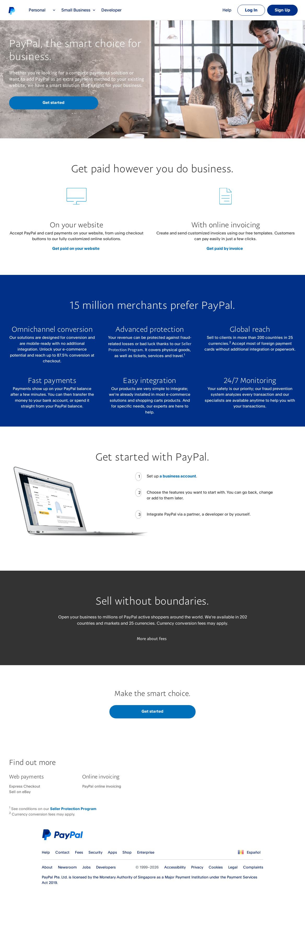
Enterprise (145, 852)
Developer (111, 10)
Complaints (253, 867)
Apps (112, 852)
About (47, 867)
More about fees (152, 638)
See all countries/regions (240, 852)
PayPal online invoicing (101, 786)
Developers (106, 867)
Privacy (197, 867)
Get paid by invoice (225, 248)
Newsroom (67, 867)
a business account (178, 476)
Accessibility (175, 867)
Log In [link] (251, 10)
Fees (79, 852)
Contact (62, 852)
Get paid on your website (75, 248)
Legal (233, 867)
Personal (42, 10)
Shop (127, 852)
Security (95, 852)
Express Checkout (24, 786)
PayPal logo (11, 11)
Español (254, 852)
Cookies (216, 867)
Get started (53, 102)
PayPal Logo (64, 835)
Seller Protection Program (73, 808)
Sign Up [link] (282, 10)
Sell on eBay (20, 791)
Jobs (86, 867)
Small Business (78, 10)
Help (226, 10)
